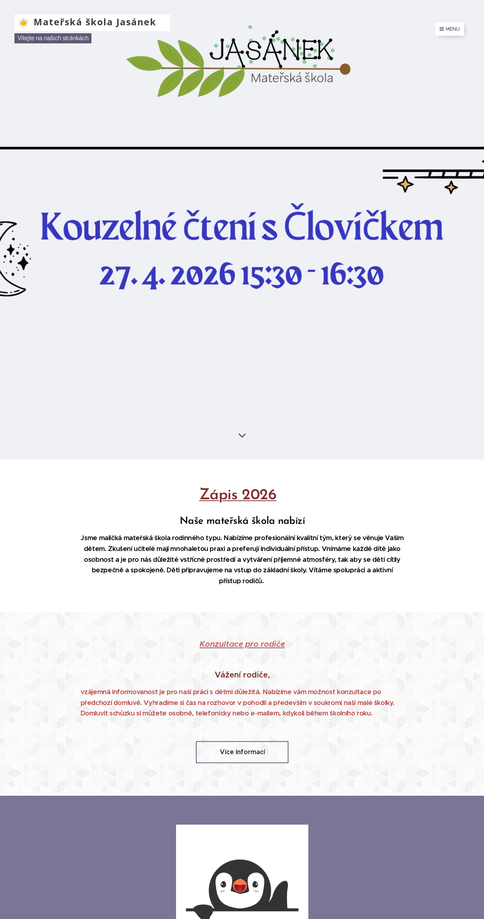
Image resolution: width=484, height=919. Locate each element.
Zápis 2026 (237, 495)
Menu (450, 29)
